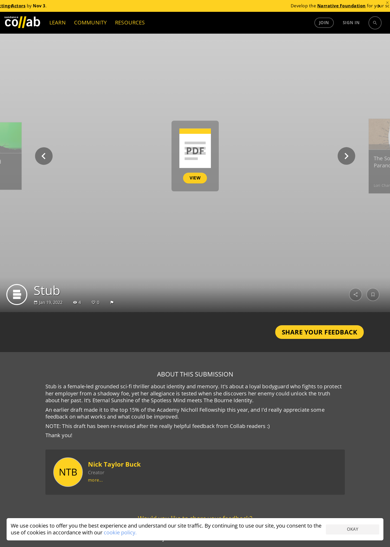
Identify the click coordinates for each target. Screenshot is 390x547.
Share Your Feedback (319, 332)
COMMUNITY (90, 22)
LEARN (57, 22)
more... (95, 480)
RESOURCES (130, 22)
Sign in (351, 22)
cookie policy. (120, 532)
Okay (352, 529)
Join (324, 22)
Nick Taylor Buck (114, 464)
